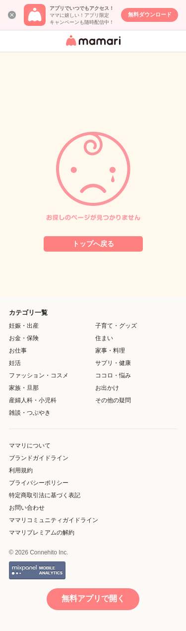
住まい (104, 338)
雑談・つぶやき (30, 412)
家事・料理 (110, 350)
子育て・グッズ (116, 325)
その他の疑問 (113, 400)
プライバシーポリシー (38, 482)
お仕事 (18, 350)
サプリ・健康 (113, 363)
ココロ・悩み (113, 375)
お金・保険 (24, 338)
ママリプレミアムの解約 (41, 532)
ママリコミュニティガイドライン (53, 520)
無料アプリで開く (93, 598)
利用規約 (21, 470)
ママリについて (30, 445)
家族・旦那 (24, 387)
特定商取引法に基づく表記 (44, 495)
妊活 (15, 363)
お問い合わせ (27, 507)
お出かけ (107, 387)
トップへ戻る (93, 244)
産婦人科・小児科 (33, 400)
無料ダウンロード (150, 14)
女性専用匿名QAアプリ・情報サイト (92, 46)
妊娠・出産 (24, 325)
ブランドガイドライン (38, 457)
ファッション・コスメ (38, 375)
